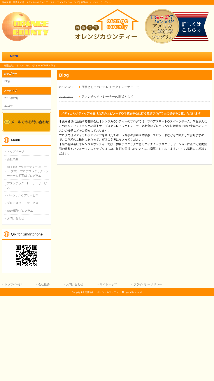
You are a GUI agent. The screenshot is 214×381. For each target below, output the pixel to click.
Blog (7, 81)
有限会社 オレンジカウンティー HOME (26, 65)
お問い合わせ (15, 218)
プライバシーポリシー (147, 284)
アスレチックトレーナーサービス (27, 185)
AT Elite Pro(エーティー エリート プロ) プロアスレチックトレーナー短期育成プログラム (28, 171)
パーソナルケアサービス (22, 195)
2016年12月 (11, 98)
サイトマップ (108, 284)
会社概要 (12, 159)
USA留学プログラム (20, 210)
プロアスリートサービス (22, 203)
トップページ (15, 151)
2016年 (8, 105)
